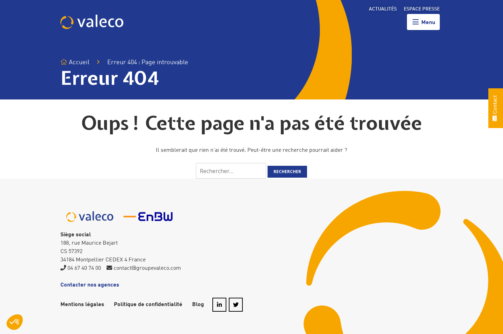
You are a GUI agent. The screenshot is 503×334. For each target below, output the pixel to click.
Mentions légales (82, 304)
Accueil (74, 62)
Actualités (383, 9)
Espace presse (422, 9)
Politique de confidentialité (148, 304)
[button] (14, 322)
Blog (198, 304)
